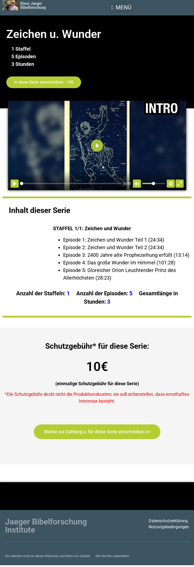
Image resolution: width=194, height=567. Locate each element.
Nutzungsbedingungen (169, 526)
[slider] (70, 183)
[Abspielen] (15, 184)
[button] (121, 7)
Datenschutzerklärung (168, 520)
